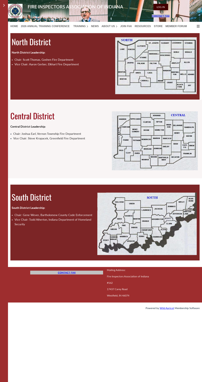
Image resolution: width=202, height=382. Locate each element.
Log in (161, 6)
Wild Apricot (167, 308)
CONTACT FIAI (161, 15)
